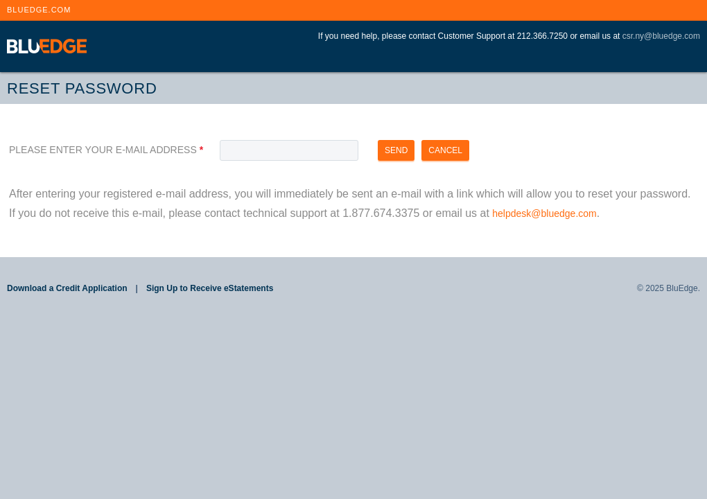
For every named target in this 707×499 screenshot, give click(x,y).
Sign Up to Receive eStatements (209, 288)
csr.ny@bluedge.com (661, 36)
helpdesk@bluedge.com (544, 213)
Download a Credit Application (67, 288)
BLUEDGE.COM (39, 10)
